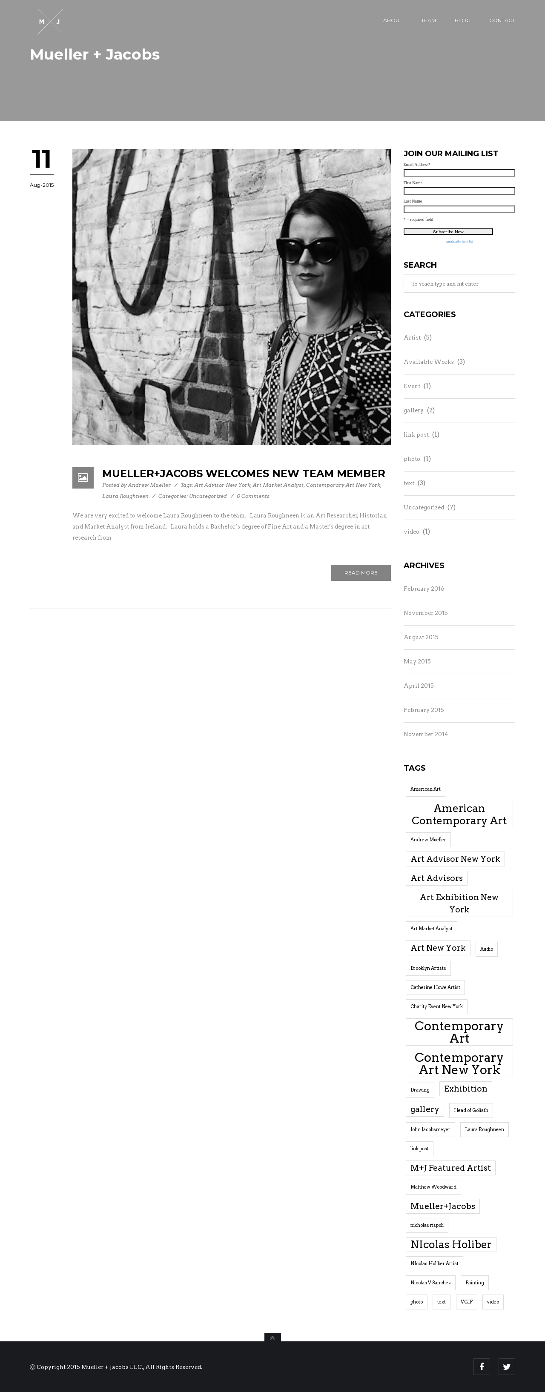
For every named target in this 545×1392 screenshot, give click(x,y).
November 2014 (426, 734)
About (392, 20)
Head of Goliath (471, 1110)
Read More (361, 572)
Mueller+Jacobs (442, 1206)
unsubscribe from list (459, 241)
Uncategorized (208, 496)
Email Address (417, 165)
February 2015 (424, 710)
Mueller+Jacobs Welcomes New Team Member (243, 473)
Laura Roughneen (125, 496)
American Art (425, 789)
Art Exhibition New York (459, 903)
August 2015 (421, 637)
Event (412, 386)
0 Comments (253, 496)
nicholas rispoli (427, 1225)
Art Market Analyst (278, 485)
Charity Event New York (436, 1006)
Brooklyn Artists (428, 968)
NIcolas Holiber (451, 1244)
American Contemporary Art (459, 814)
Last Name (413, 201)
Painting (474, 1283)
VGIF (467, 1302)
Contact (502, 20)
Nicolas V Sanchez (430, 1283)
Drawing (420, 1090)
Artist (412, 337)
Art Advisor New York (222, 485)
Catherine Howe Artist (435, 987)
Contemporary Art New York (343, 485)
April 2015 (419, 686)
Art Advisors (436, 878)
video (411, 532)
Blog (462, 20)
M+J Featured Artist (450, 1168)
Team (428, 20)
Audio (486, 949)
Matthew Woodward (433, 1187)
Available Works (429, 362)
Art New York (438, 948)
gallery (414, 410)
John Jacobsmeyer (430, 1129)
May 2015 (417, 661)
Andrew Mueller (149, 485)
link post (416, 435)
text (409, 483)
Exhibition (466, 1089)
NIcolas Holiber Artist (434, 1263)
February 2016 (424, 589)
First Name (413, 183)
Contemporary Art (459, 1032)
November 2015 (426, 613)
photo (412, 459)
